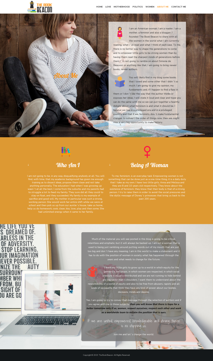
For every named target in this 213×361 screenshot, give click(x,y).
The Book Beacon (106, 355)
